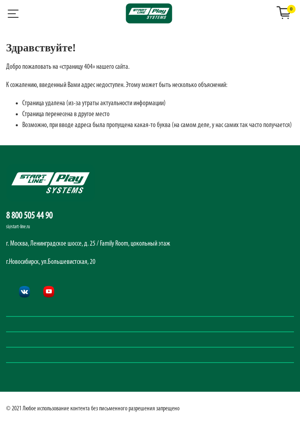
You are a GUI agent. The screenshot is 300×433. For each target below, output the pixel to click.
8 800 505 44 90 (29, 216)
